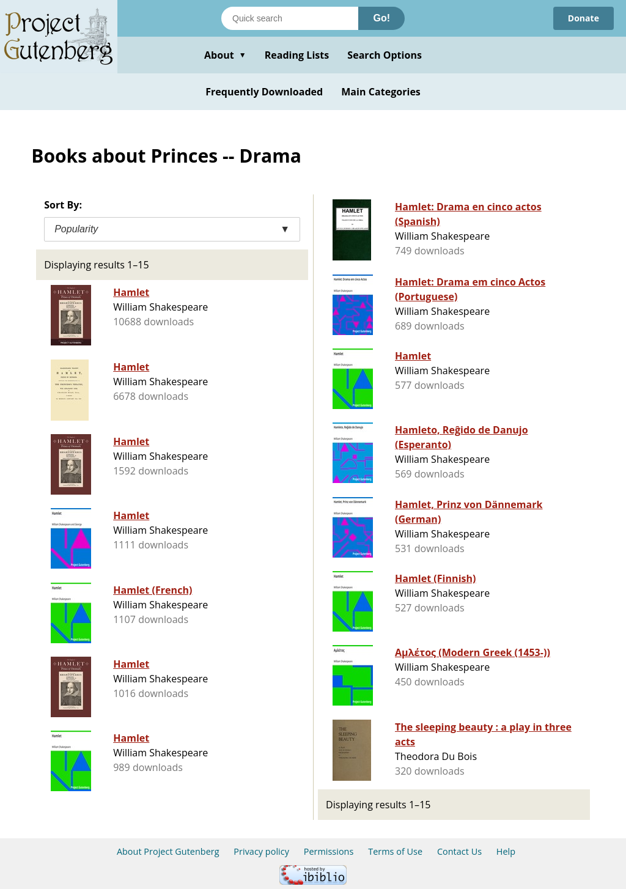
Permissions (329, 851)
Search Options (384, 55)
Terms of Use (395, 851)
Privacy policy (261, 851)
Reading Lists (297, 55)
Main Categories (381, 91)
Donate (583, 18)
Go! (381, 18)
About (225, 55)
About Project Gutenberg (168, 851)
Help (505, 851)
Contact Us (459, 851)
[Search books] (289, 18)
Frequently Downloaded (264, 91)
